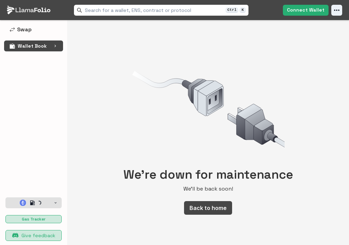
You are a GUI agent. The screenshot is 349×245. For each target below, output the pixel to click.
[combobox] (154, 10)
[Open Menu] (336, 10)
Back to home (208, 208)
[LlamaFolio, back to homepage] (28, 10)
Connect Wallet (305, 10)
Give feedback (33, 235)
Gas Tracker (34, 219)
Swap (21, 29)
